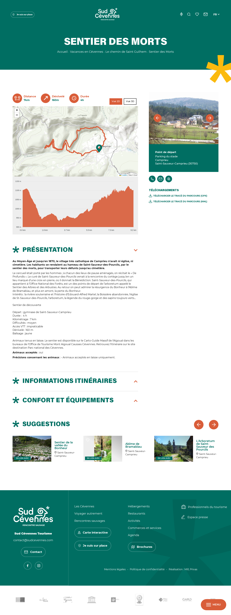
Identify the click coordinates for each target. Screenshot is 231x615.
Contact (33, 552)
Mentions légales (115, 569)
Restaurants (136, 513)
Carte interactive (93, 532)
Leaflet (123, 175)
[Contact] (206, 14)
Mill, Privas (190, 569)
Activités (134, 521)
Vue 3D (130, 101)
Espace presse (194, 517)
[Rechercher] (188, 14)
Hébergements (139, 506)
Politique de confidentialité (147, 569)
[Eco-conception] (181, 14)
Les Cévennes (84, 506)
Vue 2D (116, 101)
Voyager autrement (88, 513)
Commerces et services (144, 528)
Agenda (133, 535)
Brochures (141, 547)
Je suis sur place (23, 14)
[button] (99, 148)
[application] (75, 204)
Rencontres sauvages (89, 521)
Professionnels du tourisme (204, 507)
